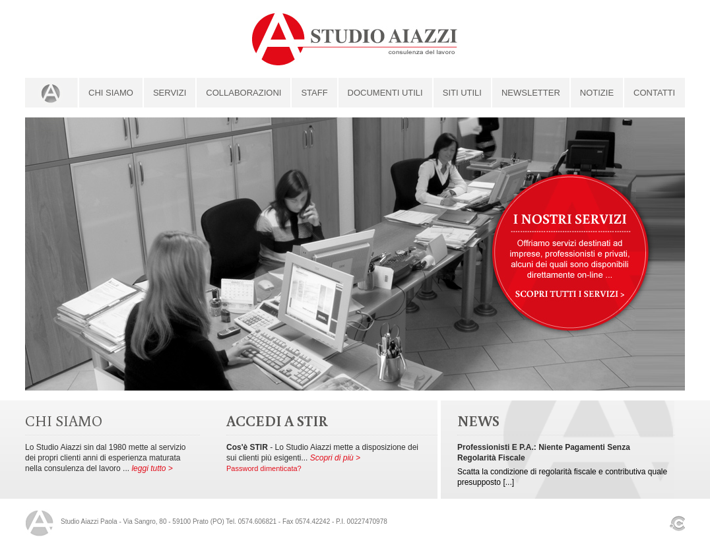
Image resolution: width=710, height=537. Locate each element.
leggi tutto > (151, 468)
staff (314, 93)
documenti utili (385, 93)
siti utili (462, 93)
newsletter (530, 93)
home (51, 93)
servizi (169, 93)
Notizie (597, 93)
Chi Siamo (110, 93)
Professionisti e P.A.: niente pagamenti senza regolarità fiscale (543, 452)
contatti (654, 93)
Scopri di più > (335, 457)
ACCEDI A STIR (277, 420)
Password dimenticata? (264, 468)
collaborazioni (243, 93)
